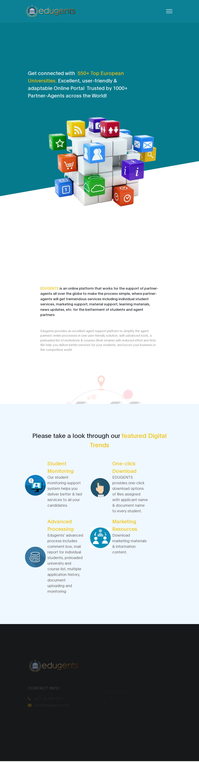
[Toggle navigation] (169, 11)
